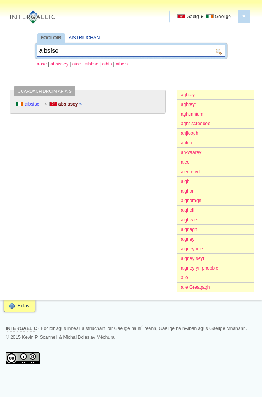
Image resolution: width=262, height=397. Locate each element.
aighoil (187, 210)
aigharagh (191, 200)
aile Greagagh (195, 287)
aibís (107, 64)
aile (184, 277)
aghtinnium (192, 114)
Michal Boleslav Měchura (88, 337)
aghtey (188, 94)
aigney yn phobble (199, 268)
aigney (187, 239)
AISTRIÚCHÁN (84, 37)
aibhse (91, 64)
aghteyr (188, 104)
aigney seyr (192, 258)
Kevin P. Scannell (40, 337)
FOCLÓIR (51, 37)
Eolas (23, 305)
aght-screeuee (195, 123)
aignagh (189, 229)
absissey (59, 64)
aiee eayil (190, 171)
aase (42, 64)
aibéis (122, 64)
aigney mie (192, 248)
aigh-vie (189, 220)
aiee (76, 64)
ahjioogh (189, 133)
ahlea (186, 143)
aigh (185, 181)
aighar (187, 191)
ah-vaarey (191, 152)
